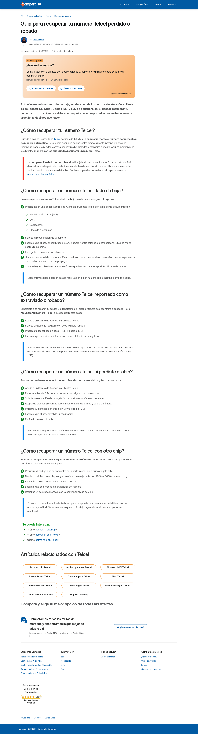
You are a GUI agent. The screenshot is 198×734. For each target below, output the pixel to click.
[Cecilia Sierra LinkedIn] (24, 45)
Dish (63, 665)
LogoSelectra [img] (22, 729)
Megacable (66, 661)
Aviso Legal (50, 718)
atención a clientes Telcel (41, 174)
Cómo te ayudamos (150, 661)
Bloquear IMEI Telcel (118, 567)
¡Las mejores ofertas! (130, 627)
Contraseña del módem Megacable (36, 665)
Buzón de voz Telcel (40, 576)
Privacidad (25, 718)
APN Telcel (118, 576)
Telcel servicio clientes (40, 594)
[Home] (22, 16)
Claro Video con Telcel (40, 585)
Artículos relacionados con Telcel (159, 64)
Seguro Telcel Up (79, 594)
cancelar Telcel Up (45, 529)
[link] (31, 694)
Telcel (57, 139)
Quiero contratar (71, 88)
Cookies (37, 718)
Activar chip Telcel (40, 567)
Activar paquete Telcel (79, 567)
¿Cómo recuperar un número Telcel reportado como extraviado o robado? (159, 40)
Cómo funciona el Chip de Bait (34, 673)
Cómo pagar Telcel (79, 585)
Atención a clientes (41, 88)
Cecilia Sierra (38, 39)
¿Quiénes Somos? (149, 657)
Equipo (144, 665)
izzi (62, 657)
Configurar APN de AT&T (32, 661)
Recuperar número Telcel (32, 657)
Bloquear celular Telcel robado (34, 669)
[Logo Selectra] (31, 4)
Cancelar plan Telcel (79, 576)
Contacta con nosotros (151, 669)
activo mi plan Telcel (46, 539)
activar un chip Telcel (46, 534)
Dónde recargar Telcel (117, 585)
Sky (62, 669)
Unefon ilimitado (108, 657)
